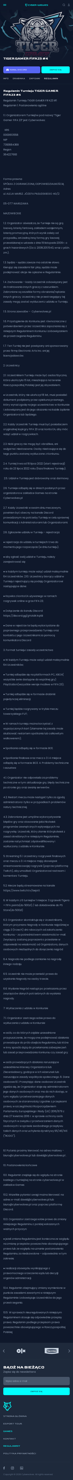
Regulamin (51, 78)
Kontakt (9, 1438)
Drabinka (19, 78)
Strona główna (15, 1416)
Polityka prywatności (19, 1453)
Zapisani (34, 78)
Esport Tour (12, 1423)
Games (8, 1431)
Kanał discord (16, 70)
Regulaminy (11, 1446)
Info (6, 78)
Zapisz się (56, 70)
